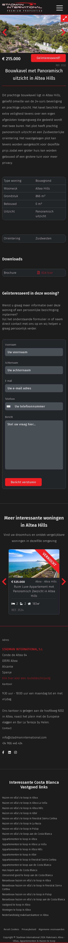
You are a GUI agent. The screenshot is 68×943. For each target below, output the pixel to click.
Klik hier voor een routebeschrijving (26, 678)
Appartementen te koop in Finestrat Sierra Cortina (29, 859)
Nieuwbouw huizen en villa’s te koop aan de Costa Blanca (33, 899)
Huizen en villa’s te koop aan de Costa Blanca (27, 833)
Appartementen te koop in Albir (19, 854)
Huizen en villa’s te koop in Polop (20, 828)
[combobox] (9, 406)
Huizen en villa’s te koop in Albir (19, 813)
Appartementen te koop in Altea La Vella (24, 844)
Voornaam (10, 344)
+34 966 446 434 (12, 743)
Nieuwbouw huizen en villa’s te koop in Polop (27, 894)
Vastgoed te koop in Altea (16, 904)
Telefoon (10, 399)
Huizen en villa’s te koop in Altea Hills (22, 808)
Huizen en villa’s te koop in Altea (20, 797)
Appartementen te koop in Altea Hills (22, 849)
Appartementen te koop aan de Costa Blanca (26, 865)
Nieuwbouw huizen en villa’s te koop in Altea (26, 880)
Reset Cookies (11, 929)
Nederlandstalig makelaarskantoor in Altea (25, 915)
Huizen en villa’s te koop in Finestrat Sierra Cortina (29, 818)
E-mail (8, 380)
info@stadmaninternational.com (24, 737)
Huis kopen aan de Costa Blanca (19, 870)
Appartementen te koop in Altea (19, 839)
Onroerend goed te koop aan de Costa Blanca (27, 875)
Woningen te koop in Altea (16, 909)
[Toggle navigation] (59, 7)
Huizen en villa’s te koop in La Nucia (21, 823)
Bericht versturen (23, 482)
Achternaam (11, 362)
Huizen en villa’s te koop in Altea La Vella (24, 802)
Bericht (9, 417)
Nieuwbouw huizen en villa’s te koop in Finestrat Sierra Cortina (32, 887)
